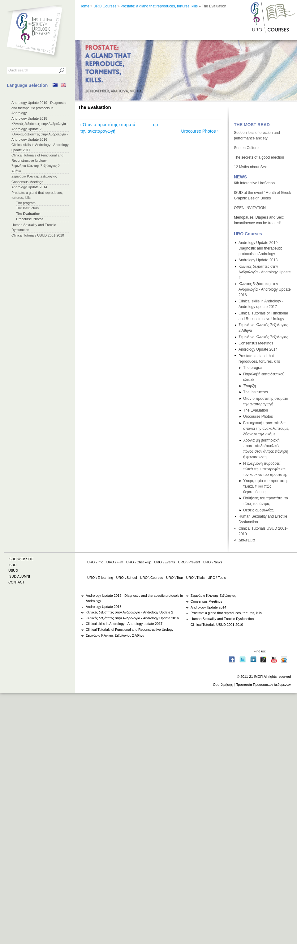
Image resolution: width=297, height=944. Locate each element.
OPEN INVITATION (250, 208)
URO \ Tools (217, 577)
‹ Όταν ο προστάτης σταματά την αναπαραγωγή (107, 128)
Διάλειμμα (247, 540)
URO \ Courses (151, 577)
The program (26, 203)
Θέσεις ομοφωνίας (258, 510)
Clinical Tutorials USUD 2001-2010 (37, 235)
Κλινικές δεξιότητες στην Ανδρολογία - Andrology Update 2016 (265, 289)
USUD (13, 570)
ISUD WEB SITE (21, 559)
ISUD (12, 565)
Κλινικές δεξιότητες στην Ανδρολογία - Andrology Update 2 (265, 272)
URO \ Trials (195, 577)
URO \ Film (114, 562)
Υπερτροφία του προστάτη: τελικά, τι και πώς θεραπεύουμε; (265, 486)
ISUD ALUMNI (19, 576)
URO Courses (104, 6)
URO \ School (126, 577)
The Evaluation (28, 214)
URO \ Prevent (189, 562)
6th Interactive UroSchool (255, 183)
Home (84, 6)
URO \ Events (164, 562)
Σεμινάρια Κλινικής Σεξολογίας (34, 176)
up (155, 124)
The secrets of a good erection (259, 157)
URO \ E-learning (100, 577)
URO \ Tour (174, 577)
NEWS (240, 176)
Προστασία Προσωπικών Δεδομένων (263, 684)
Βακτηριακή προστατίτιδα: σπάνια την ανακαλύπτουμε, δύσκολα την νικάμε (266, 428)
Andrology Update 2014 (29, 187)
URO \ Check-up (138, 562)
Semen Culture (246, 148)
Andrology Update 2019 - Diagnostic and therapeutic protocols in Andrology (38, 108)
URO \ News (212, 562)
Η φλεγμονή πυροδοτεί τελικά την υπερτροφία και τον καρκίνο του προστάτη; (265, 469)
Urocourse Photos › (199, 131)
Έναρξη (249, 386)
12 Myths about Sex (250, 167)
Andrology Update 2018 (29, 118)
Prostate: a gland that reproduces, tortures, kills (159, 6)
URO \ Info (95, 562)
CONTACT (16, 582)
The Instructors (27, 208)
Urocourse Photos (29, 219)
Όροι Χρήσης (223, 684)
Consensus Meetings (27, 182)
